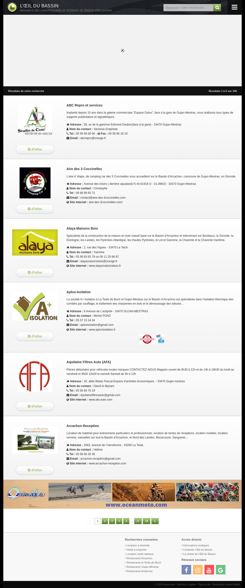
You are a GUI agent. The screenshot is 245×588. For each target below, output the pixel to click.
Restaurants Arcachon (139, 558)
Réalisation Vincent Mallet (226, 584)
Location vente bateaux (140, 554)
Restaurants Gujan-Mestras (143, 566)
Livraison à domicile (138, 545)
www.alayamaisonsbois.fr (105, 265)
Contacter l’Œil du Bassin (198, 549)
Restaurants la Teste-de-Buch (144, 562)
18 (146, 521)
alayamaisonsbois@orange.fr (98, 261)
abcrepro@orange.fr (93, 138)
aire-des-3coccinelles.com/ (105, 202)
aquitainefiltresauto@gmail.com (100, 395)
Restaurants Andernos (140, 571)
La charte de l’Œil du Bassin (199, 554)
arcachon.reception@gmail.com (100, 458)
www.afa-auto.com (100, 399)
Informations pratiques (196, 545)
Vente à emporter (137, 549)
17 (138, 521)
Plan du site (204, 584)
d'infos (35, 149)
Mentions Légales (186, 584)
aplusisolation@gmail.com (97, 325)
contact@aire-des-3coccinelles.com (103, 197)
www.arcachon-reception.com (107, 463)
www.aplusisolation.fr (102, 329)
